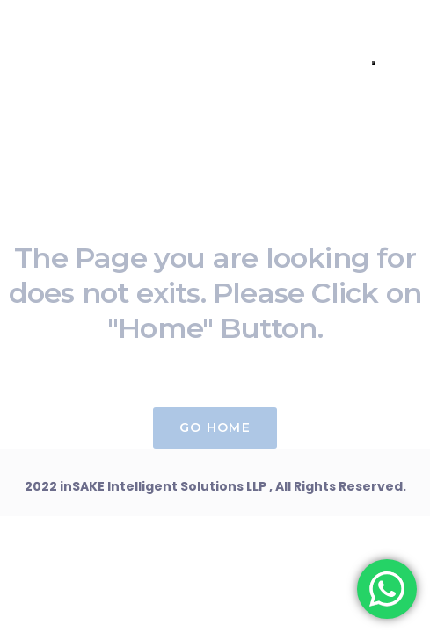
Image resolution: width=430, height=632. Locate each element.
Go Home (215, 427)
